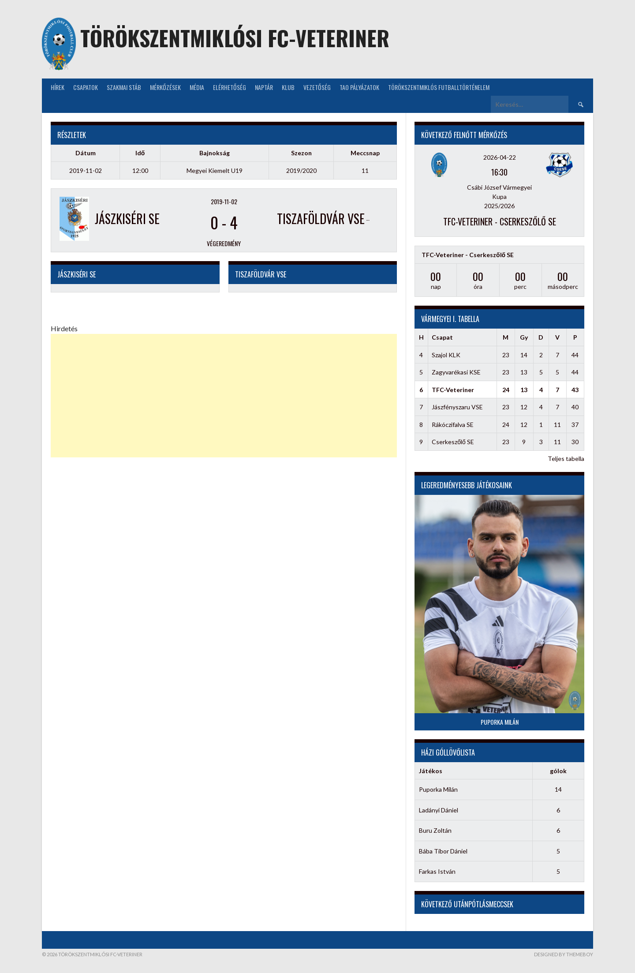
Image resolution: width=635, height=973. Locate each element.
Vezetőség (317, 87)
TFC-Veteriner (453, 389)
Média (197, 87)
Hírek (57, 87)
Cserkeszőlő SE (453, 441)
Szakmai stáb (124, 87)
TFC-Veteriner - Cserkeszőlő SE (499, 221)
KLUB (288, 87)
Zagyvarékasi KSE (456, 372)
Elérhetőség (229, 87)
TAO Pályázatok (359, 87)
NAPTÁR (264, 87)
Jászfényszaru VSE (457, 407)
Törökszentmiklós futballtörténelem (438, 87)
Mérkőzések (165, 87)
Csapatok (85, 87)
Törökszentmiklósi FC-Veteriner (234, 37)
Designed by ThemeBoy (563, 954)
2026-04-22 (499, 157)
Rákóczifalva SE (453, 424)
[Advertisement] (224, 395)
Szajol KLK (446, 355)
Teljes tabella (566, 458)
